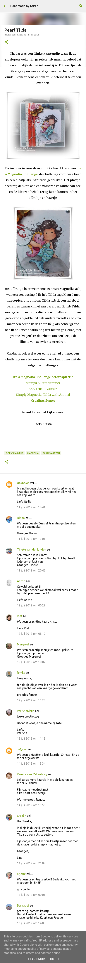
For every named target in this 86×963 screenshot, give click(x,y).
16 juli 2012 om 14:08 (31, 923)
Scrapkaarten (51, 453)
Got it (54, 959)
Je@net (22, 749)
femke (21, 672)
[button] (6, 42)
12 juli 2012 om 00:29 (31, 605)
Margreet (23, 644)
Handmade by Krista (24, 6)
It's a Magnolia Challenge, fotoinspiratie (43, 377)
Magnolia (33, 453)
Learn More (37, 959)
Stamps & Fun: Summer (43, 383)
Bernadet (23, 905)
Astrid (21, 581)
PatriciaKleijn (25, 711)
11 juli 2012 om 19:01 (31, 538)
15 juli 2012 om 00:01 (31, 894)
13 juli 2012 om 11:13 (31, 738)
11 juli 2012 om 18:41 (31, 507)
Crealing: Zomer (43, 400)
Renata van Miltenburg (32, 774)
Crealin (21, 815)
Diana (21, 517)
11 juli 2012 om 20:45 (31, 570)
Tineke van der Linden (31, 549)
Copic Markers (14, 453)
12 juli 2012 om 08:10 (31, 633)
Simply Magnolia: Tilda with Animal (43, 394)
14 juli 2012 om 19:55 (31, 805)
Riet (19, 616)
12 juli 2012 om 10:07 (31, 662)
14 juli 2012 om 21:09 (31, 863)
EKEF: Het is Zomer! (43, 389)
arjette (21, 873)
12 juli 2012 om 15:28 (31, 700)
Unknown (23, 483)
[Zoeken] (81, 5)
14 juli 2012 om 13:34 (31, 763)
